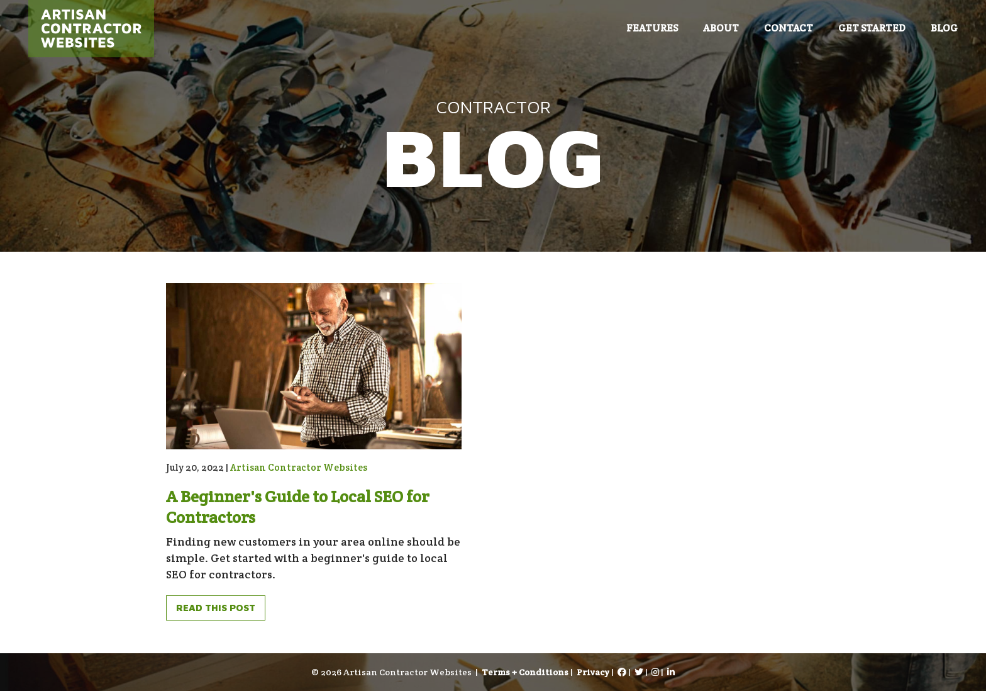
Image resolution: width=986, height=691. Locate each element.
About (721, 28)
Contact (788, 28)
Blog (944, 28)
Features (652, 28)
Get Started (872, 28)
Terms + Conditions (525, 672)
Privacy (593, 672)
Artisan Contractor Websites (298, 467)
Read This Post (215, 607)
